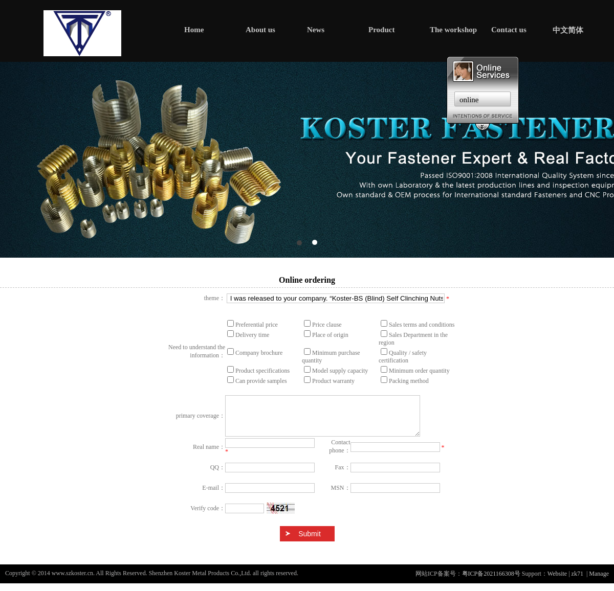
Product (381, 30)
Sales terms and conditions (421, 324)
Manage (599, 581)
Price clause (327, 324)
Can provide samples (261, 380)
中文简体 (568, 30)
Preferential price (256, 324)
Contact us (509, 30)
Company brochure (258, 352)
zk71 (577, 581)
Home (194, 30)
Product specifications (262, 370)
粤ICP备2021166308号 (491, 581)
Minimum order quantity (419, 370)
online (469, 100)
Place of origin (330, 334)
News (315, 30)
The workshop (453, 30)
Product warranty (333, 380)
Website (557, 581)
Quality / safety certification (403, 356)
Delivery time (252, 334)
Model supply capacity (340, 370)
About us (260, 30)
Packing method (409, 380)
